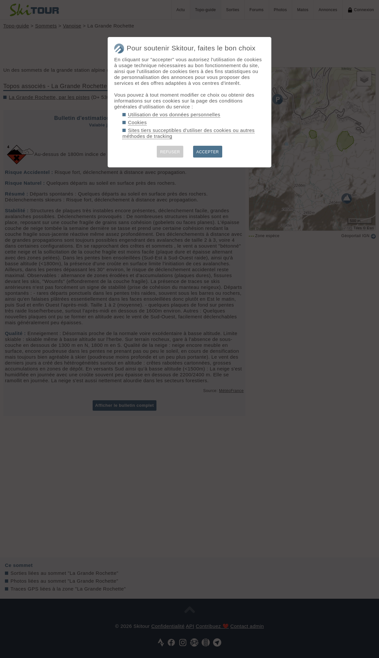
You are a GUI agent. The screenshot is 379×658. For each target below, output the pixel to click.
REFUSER (170, 152)
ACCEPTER (207, 152)
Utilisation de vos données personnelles (174, 114)
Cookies (137, 122)
